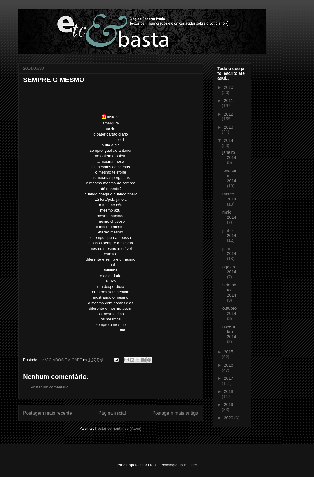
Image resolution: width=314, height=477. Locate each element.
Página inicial (112, 413)
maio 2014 (229, 215)
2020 (229, 417)
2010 (228, 87)
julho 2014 (229, 251)
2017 (228, 378)
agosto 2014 (229, 269)
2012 (228, 114)
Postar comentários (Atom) (118, 428)
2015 (228, 352)
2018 (228, 391)
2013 (228, 127)
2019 (228, 404)
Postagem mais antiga (175, 413)
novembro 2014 (229, 331)
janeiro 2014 (229, 155)
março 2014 (229, 196)
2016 (228, 365)
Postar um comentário (49, 387)
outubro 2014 (229, 311)
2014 (228, 140)
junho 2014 (229, 233)
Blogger (190, 465)
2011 (228, 100)
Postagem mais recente (47, 413)
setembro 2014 (229, 289)
